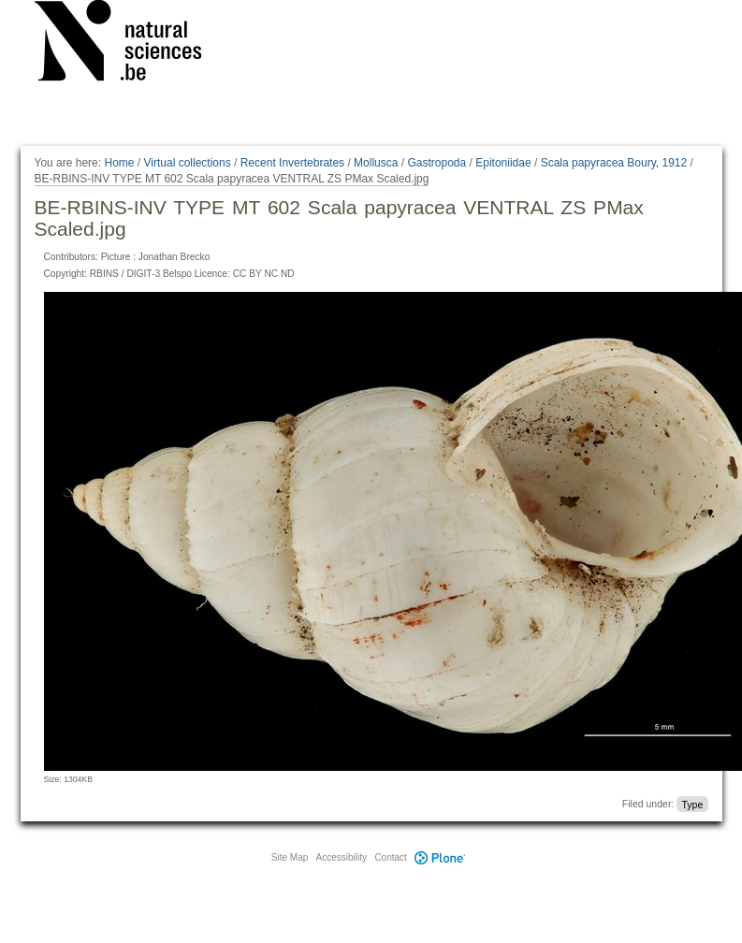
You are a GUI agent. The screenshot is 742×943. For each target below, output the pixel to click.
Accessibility (341, 857)
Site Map (289, 857)
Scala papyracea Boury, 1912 (614, 162)
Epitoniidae (503, 162)
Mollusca (376, 162)
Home (119, 162)
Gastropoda (436, 162)
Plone (441, 857)
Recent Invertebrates (292, 162)
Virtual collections (187, 162)
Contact (390, 857)
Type (692, 803)
